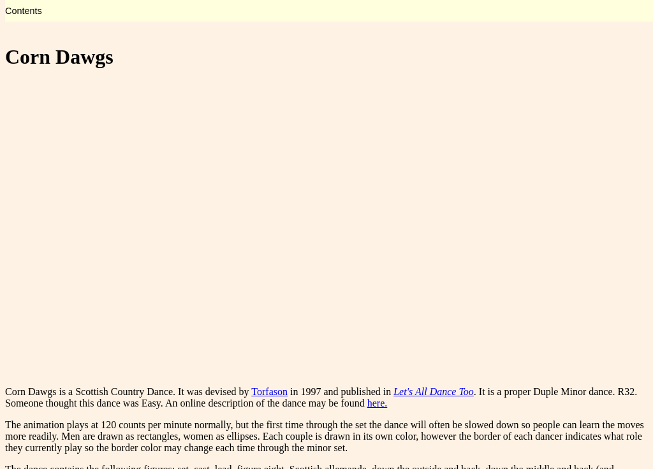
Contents (23, 11)
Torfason (269, 391)
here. (377, 403)
